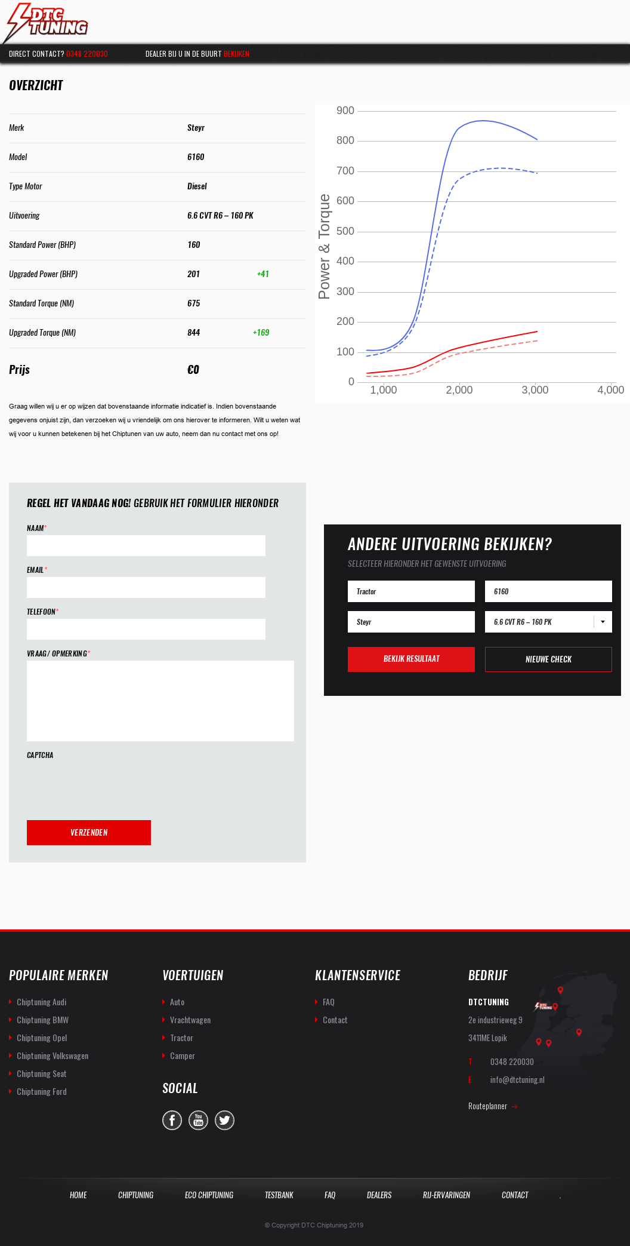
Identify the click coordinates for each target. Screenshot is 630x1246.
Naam (37, 528)
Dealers (379, 1195)
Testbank (279, 1195)
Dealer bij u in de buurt (197, 53)
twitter (224, 1120)
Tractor (181, 1037)
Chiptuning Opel (42, 1037)
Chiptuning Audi (41, 1001)
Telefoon (43, 611)
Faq (330, 1195)
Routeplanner (487, 1106)
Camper (182, 1055)
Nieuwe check (549, 659)
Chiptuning (135, 1195)
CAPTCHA (40, 755)
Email (37, 570)
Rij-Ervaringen (446, 1195)
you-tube (198, 1120)
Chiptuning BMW (43, 1019)
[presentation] (117, 785)
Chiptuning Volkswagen (52, 1055)
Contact (335, 1019)
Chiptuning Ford (42, 1091)
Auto (177, 1001)
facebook (172, 1120)
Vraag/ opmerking (58, 653)
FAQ (329, 1001)
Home (78, 1195)
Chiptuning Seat (42, 1073)
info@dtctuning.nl (517, 1079)
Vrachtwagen (190, 1019)
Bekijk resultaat (411, 658)
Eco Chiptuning (209, 1195)
